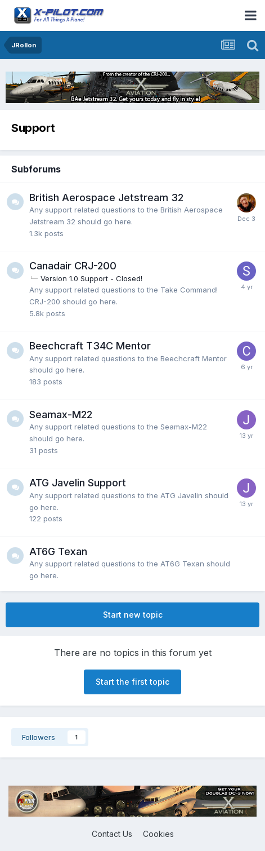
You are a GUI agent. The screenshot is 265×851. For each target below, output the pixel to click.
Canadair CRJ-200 (72, 266)
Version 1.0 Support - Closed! (91, 278)
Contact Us (112, 834)
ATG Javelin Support (77, 483)
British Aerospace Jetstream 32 (106, 197)
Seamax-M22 (60, 414)
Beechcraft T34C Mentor (90, 346)
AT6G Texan (58, 551)
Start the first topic (132, 681)
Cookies (158, 834)
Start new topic (133, 614)
